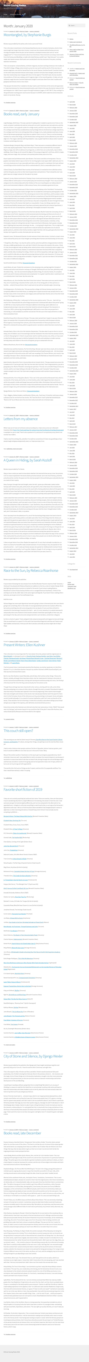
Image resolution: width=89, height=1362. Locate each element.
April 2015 (72, 492)
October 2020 (73, 297)
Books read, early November (77, 74)
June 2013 (72, 557)
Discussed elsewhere (29, 263)
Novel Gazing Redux (15, 5)
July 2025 (72, 128)
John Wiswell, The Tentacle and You (14, 1016)
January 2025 (73, 146)
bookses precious (10, 102)
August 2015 (73, 480)
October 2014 (73, 509)
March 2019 (73, 353)
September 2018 (74, 371)
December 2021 (74, 255)
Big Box (17, 990)
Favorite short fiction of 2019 (23, 789)
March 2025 (73, 140)
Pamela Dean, (30, 658)
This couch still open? (18, 730)
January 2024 (73, 181)
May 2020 (72, 311)
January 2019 (73, 359)
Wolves (71, 39)
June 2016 (72, 450)
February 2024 (73, 178)
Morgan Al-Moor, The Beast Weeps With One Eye (18, 816)
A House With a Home (16, 918)
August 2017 (73, 409)
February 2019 (73, 356)
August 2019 (73, 338)
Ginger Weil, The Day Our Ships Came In (15, 999)
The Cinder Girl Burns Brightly (22, 876)
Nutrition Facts (19, 973)
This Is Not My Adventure (25, 958)
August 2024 (73, 161)
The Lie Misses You (17, 1011)
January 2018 (73, 394)
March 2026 (73, 104)
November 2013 (74, 542)
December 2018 (74, 362)
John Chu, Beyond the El (11, 846)
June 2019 (72, 344)
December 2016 (74, 433)
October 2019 (73, 332)
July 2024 (72, 164)
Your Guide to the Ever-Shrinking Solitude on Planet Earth (26, 922)
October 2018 (73, 368)
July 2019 (72, 341)
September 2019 (74, 335)
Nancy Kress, (25, 661)
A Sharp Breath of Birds (19, 859)
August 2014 (73, 515)
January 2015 (73, 501)
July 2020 (72, 305)
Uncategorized (74, 569)
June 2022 (72, 237)
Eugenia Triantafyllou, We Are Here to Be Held (17, 986)
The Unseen (14, 1024)
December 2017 (74, 397)
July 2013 (72, 554)
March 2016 (73, 459)
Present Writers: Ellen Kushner (24, 645)
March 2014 (73, 530)
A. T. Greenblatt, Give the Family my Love (16, 880)
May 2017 (72, 418)
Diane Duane (32, 661)
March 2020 (73, 317)
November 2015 (74, 471)
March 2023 (73, 211)
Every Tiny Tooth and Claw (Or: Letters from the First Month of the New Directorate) (38, 430)
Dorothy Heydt (31, 656)
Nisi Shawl (23, 658)
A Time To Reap (17, 829)
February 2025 (73, 143)
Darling (16, 1007)
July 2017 (72, 412)
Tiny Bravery (14, 931)
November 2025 (74, 116)
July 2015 (72, 483)
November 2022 (74, 223)
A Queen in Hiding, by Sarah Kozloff (28, 460)
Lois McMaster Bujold (14, 661)
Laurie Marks (15, 663)
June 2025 (72, 131)
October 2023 (73, 190)
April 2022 (72, 243)
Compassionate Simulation (27, 978)
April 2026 (72, 102)
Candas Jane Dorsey (42, 661)
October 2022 (73, 226)
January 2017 (73, 430)
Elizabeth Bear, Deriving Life (12, 820)
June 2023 (72, 202)
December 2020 (74, 291)
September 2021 (74, 264)
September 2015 (74, 477)
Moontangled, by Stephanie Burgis (27, 34)
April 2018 (72, 385)
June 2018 (72, 379)
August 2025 (73, 125)
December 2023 (74, 184)
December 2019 (74, 326)
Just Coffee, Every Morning (22, 1033)
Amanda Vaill (73, 73)
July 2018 (72, 376)
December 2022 (74, 220)
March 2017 (73, 424)
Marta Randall (8, 656)
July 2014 (72, 518)
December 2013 (74, 539)
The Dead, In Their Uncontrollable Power (25, 935)
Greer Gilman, (53, 661)
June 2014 (72, 521)
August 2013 (73, 551)
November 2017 (74, 400)
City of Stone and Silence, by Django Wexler (33, 1056)
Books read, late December (22, 1133)
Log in (69, 582)
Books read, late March (76, 42)
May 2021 (72, 276)
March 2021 (73, 282)
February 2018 (73, 391)
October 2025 (73, 119)
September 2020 (74, 300)
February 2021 (73, 285)
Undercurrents (18, 939)
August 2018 (73, 373)
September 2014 (74, 512)
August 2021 (73, 267)
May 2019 (72, 347)
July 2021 (72, 270)
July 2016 (72, 447)
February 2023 (73, 214)
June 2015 (72, 486)
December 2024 (74, 149)
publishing (9, 449)
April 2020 (72, 314)
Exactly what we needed (76, 83)
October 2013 (73, 545)
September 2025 (74, 122)
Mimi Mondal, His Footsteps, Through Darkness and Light (21, 926)
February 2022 (73, 249)
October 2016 (73, 438)
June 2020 (72, 308)
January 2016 (73, 465)
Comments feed (72, 586)
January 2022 (73, 252)
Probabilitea (13, 850)
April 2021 (72, 279)
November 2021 (74, 258)
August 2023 (73, 196)
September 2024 (74, 158)
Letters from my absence (21, 418)
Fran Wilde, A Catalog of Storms (13, 1020)
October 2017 (73, 403)
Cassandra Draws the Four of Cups (24, 871)
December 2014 (74, 503)
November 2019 (74, 329)
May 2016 (72, 453)
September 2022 (74, 229)
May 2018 (72, 382)
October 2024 (73, 155)
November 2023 (74, 187)
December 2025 (74, 113)
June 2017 (72, 415)
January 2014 (73, 536)
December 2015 (74, 468)
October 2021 (73, 261)
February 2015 (73, 498)
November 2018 (74, 365)
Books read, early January (21, 114)
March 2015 (73, 495)
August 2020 (73, 303)
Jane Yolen (49, 656)
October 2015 (73, 474)
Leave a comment (34, 31)
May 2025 (72, 134)
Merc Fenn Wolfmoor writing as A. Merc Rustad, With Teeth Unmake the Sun (26, 963)
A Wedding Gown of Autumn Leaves (25, 1037)
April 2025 (72, 137)
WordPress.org (72, 588)
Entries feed (71, 584)
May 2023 (72, 205)
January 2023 (73, 217)
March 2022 (73, 246)
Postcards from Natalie (19, 914)
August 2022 (73, 232)
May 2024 (72, 169)
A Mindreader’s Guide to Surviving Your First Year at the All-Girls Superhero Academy (35, 952)
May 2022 (72, 240)
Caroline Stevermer (50, 658)
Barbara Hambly (41, 656)
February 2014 (73, 533)
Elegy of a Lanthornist (19, 833)
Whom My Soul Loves (18, 948)
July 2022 (72, 235)
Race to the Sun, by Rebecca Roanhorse (31, 570)
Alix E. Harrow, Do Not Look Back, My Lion (16, 888)
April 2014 (72, 527)
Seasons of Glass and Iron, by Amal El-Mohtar (77, 55)
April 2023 (72, 208)
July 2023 (72, 199)
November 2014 (74, 506)
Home (5, 14)
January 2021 (73, 288)
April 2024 (72, 172)
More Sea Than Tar (20, 897)
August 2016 (73, 444)
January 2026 (73, 110)
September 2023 (74, 193)
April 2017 (72, 421)
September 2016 (74, 441)
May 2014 (72, 524)
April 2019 (72, 350)
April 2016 (72, 456)
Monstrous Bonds (15, 14)
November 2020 (74, 294)
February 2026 (73, 107)
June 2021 (72, 273)
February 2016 (73, 462)
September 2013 (74, 548)
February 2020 (73, 320)
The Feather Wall (17, 837)
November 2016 (74, 435)
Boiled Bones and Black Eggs (17, 995)
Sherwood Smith (14, 658)
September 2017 (74, 406)
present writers (10, 719)
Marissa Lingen (24, 31)
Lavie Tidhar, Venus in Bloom (12, 982)
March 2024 (73, 175)
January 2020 (73, 323)
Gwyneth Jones (39, 658)
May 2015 (72, 489)
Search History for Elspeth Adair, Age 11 (23, 943)
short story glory (17, 449)
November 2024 (74, 152)
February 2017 (73, 427)
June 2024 (72, 167)
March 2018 (73, 388)
